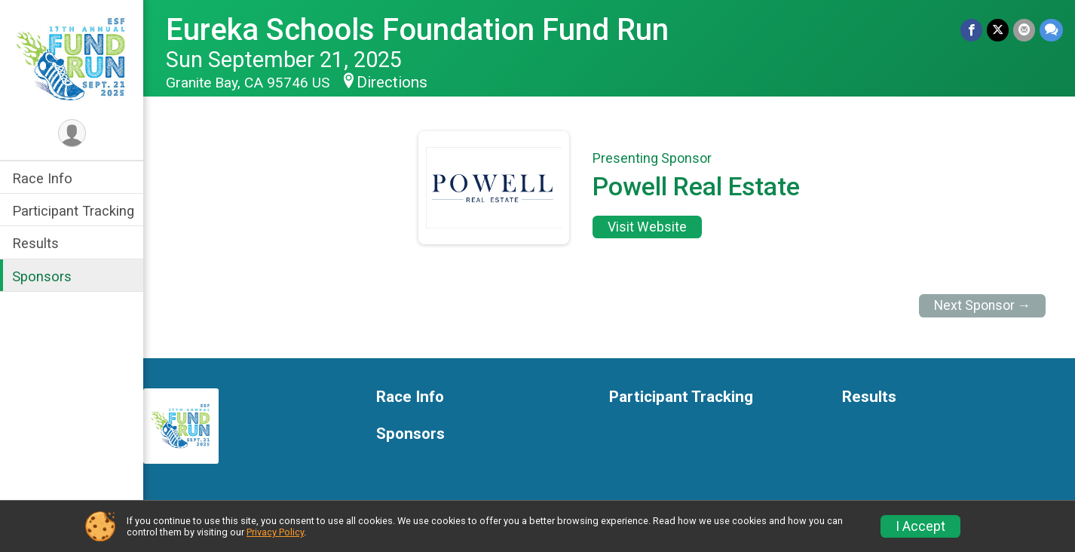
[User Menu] (72, 133)
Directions (392, 82)
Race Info (42, 178)
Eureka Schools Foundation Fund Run (417, 30)
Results (35, 243)
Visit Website (647, 227)
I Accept (920, 526)
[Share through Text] (1051, 30)
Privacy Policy (275, 532)
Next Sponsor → (982, 305)
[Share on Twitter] (998, 30)
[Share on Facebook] (971, 30)
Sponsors (42, 276)
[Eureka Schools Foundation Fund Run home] (71, 58)
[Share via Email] (1024, 30)
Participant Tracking (73, 211)
